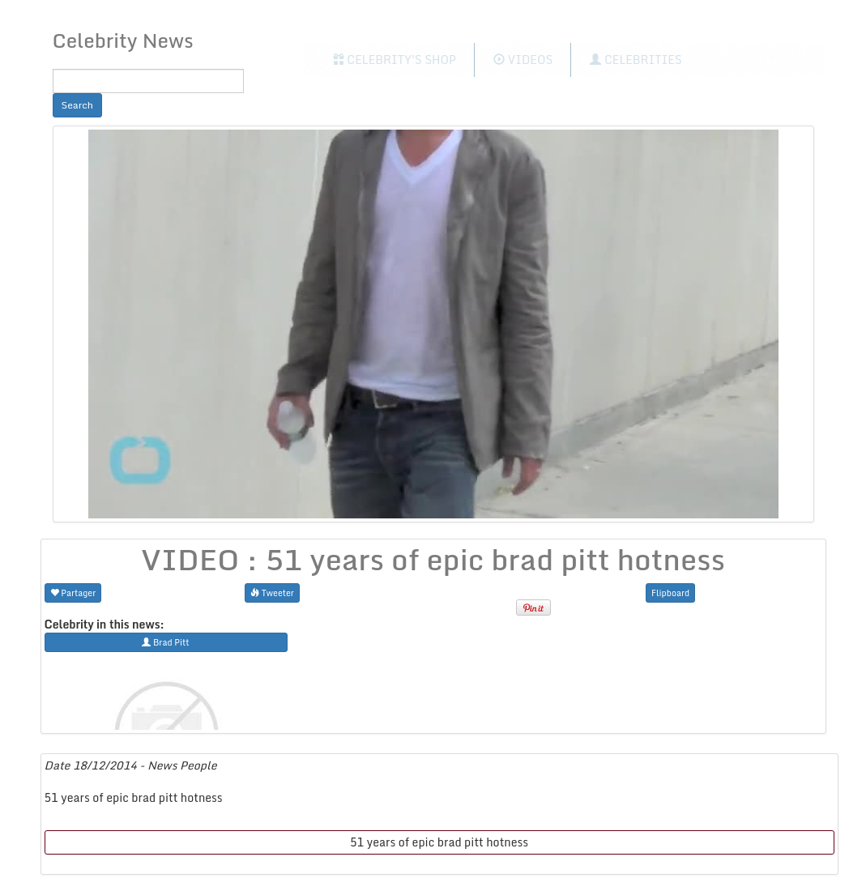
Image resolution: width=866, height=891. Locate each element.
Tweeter (272, 592)
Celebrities (635, 59)
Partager (73, 592)
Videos (522, 59)
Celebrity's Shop (394, 59)
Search (78, 105)
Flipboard (670, 592)
